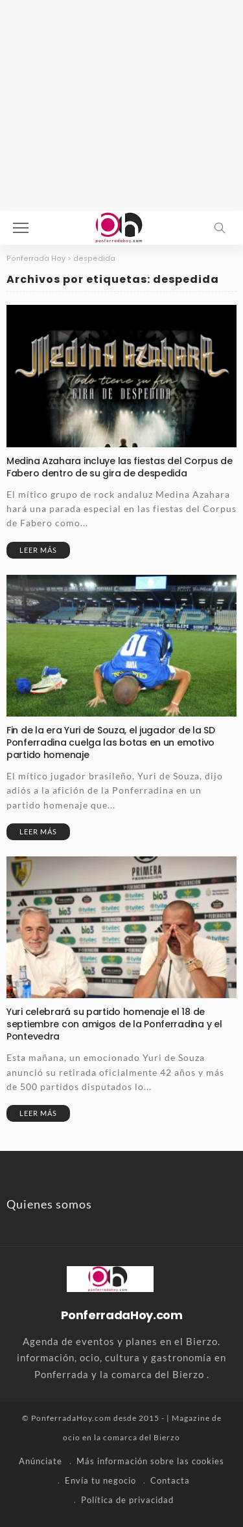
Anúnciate (40, 1461)
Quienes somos (49, 1204)
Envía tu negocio (100, 1480)
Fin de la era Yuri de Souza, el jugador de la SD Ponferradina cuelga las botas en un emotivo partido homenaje (110, 742)
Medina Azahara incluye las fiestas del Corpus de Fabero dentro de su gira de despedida (119, 467)
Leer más (38, 550)
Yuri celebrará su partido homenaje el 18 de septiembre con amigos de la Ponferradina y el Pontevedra (114, 1024)
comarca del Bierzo (141, 1437)
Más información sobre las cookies (150, 1461)
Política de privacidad (127, 1500)
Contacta (170, 1480)
